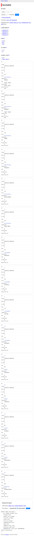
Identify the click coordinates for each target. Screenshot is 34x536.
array (13, 505)
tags (30, 22)
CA (3, 40)
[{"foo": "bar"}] (5, 59)
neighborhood (25, 22)
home (2, 0)
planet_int (15, 22)
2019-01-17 (5, 33)
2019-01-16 (5, 34)
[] (2, 57)
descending (11, 14)
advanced (14, 20)
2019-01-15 (5, 31)
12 (4, 384)
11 (4, 355)
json (8, 20)
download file (12, 508)
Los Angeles (7, 252)
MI (2, 42)
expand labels (21, 508)
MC (3, 44)
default (10, 505)
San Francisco (7, 77)
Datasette (7, 534)
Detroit (5, 369)
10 (4, 326)
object (24, 505)
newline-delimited (19, 505)
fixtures (6, 0)
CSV (10, 20)
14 (4, 443)
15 (4, 472)
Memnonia (6, 486)
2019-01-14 (5, 30)
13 (4, 414)
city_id (19, 22)
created (11, 22)
